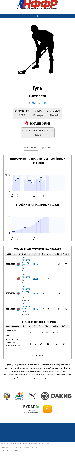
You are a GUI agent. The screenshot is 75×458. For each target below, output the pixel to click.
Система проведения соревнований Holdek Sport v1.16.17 (23, 448)
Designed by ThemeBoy (10, 450)
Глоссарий (39, 355)
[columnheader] (10, 254)
